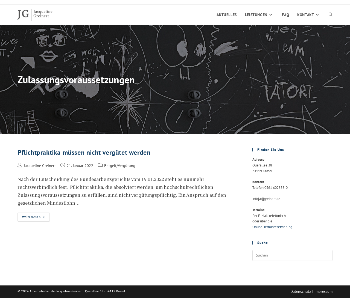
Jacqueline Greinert (40, 165)
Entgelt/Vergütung (119, 165)
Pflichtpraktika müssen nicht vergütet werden (84, 152)
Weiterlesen (36, 218)
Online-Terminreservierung (272, 227)
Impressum (323, 291)
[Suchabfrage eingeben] (292, 255)
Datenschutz (300, 291)
